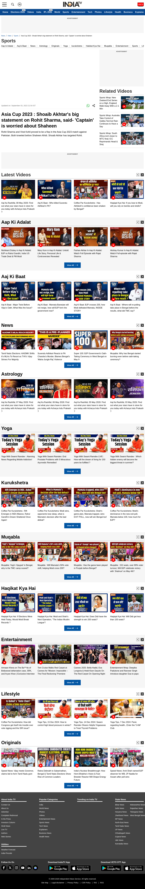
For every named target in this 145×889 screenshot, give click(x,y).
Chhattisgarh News (122, 833)
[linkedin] (29, 867)
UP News (118, 830)
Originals (55, 46)
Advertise (5, 812)
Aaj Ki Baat (13, 276)
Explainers (43, 830)
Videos (30, 12)
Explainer (139, 12)
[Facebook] (3, 867)
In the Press (6, 819)
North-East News (122, 822)
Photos (98, 12)
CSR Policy (86, 883)
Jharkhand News (121, 815)
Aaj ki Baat (21, 46)
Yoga (65, 46)
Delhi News (119, 808)
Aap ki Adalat (7, 46)
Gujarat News (120, 837)
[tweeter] (10, 867)
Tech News (43, 826)
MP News (119, 819)
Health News (44, 837)
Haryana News (121, 812)
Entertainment (78, 12)
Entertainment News (47, 819)
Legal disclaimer (57, 883)
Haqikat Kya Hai (18, 588)
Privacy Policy (72, 883)
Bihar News (119, 805)
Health (118, 12)
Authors (4, 833)
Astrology (43, 46)
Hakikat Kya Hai (93, 46)
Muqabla (108, 46)
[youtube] (22, 867)
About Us (5, 808)
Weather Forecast (8, 850)
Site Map (44, 883)
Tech (90, 12)
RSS (102, 883)
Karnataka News (121, 844)
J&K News (119, 840)
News (3, 36)
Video (9, 36)
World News (44, 808)
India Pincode (6, 853)
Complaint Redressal (9, 815)
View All (72, 265)
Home (5, 12)
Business (128, 12)
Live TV (4, 830)
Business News (45, 833)
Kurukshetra (14, 482)
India (38, 12)
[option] (18, 197)
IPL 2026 (48, 12)
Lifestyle (108, 12)
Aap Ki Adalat (16, 222)
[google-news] (35, 867)
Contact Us (5, 805)
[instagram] (16, 867)
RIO (95, 883)
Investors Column (8, 822)
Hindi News (5, 826)
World (57, 12)
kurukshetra (77, 46)
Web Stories (6, 837)
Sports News (44, 822)
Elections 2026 (18, 12)
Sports (66, 12)
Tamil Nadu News (122, 826)
